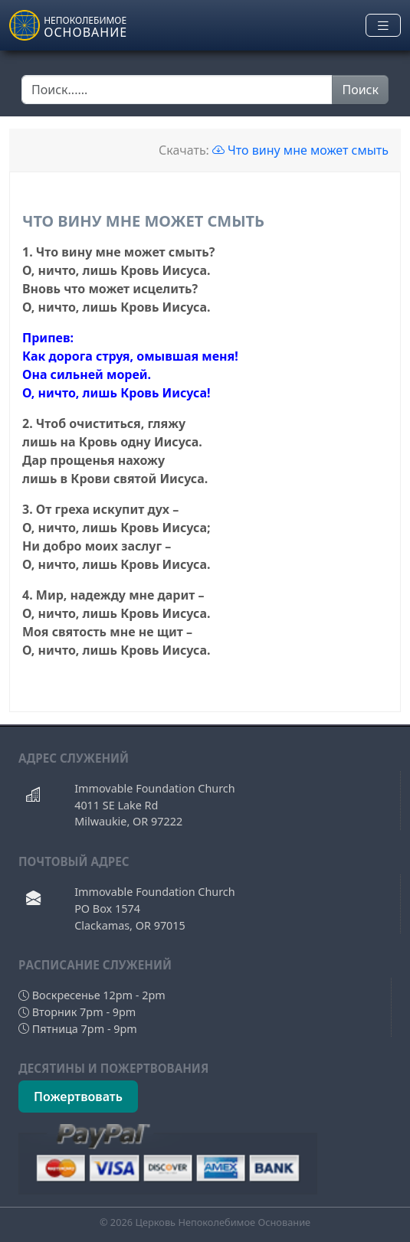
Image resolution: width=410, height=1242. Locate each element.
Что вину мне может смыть (300, 150)
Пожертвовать (78, 1096)
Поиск (360, 89)
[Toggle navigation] (383, 26)
